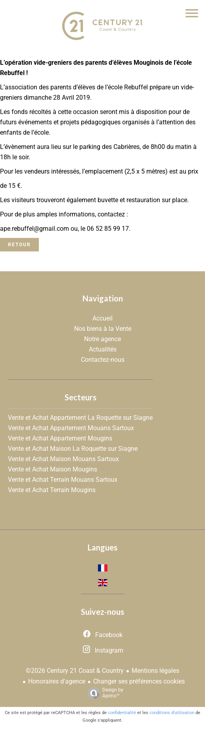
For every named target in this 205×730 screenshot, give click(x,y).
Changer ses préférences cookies (139, 681)
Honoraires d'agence (56, 681)
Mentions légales (155, 670)
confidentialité (122, 712)
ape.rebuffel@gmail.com (35, 228)
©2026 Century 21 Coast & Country (75, 670)
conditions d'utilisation (171, 712)
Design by (103, 693)
